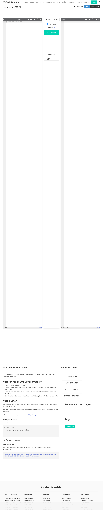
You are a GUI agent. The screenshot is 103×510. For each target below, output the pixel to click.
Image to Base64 (28, 498)
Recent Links (72, 2)
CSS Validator (85, 498)
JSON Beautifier (61, 2)
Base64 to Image (28, 500)
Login (94, 2)
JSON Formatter (29, 2)
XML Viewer (46, 500)
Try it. (57, 423)
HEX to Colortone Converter (13, 498)
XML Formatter (40, 2)
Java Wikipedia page (31, 415)
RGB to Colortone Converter (13, 500)
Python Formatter (71, 396)
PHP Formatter (71, 389)
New (87, 6)
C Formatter (72, 376)
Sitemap (79, 2)
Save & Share (95, 6)
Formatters (70, 426)
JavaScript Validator (87, 500)
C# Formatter (72, 383)
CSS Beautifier (66, 500)
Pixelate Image (50, 2)
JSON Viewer (46, 498)
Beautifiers (66, 494)
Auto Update (51, 24)
